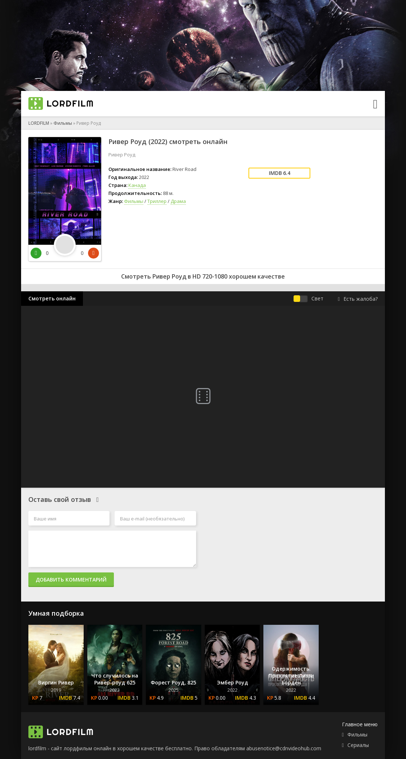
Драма (178, 201)
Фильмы (62, 123)
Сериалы (358, 745)
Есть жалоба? (358, 298)
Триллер (157, 201)
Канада (137, 185)
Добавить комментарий (71, 579)
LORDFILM (38, 123)
